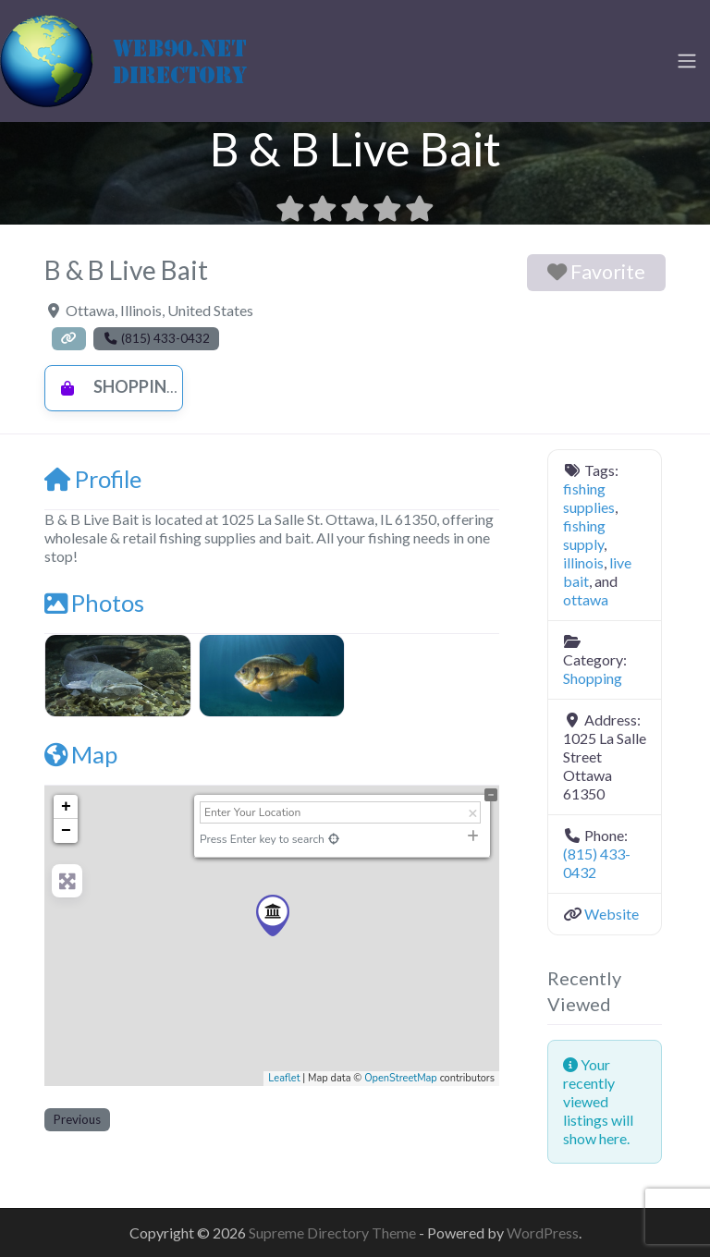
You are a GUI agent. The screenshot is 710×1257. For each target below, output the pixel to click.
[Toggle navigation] (687, 61)
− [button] (66, 831)
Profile (92, 479)
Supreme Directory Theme (334, 1232)
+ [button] (66, 807)
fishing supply (584, 535)
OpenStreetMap (400, 1078)
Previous (77, 1119)
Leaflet (284, 1078)
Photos (94, 602)
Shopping (113, 386)
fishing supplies (589, 498)
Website (611, 913)
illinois (583, 562)
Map (80, 754)
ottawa (585, 599)
